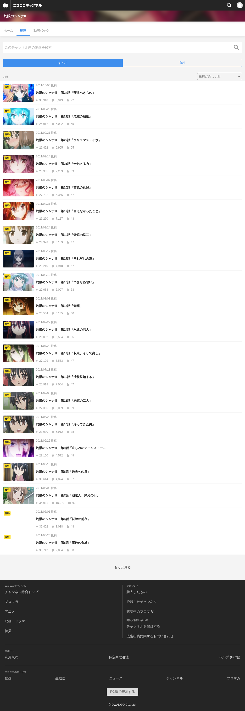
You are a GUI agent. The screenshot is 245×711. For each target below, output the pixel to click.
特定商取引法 (119, 657)
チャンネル (174, 678)
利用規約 (11, 657)
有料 (182, 63)
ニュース (115, 678)
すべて (63, 63)
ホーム (8, 31)
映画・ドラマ (15, 621)
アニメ (10, 611)
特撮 (8, 631)
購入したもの (137, 592)
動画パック (41, 31)
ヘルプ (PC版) (229, 657)
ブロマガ (11, 602)
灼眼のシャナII (15, 16)
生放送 (60, 678)
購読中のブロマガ (140, 611)
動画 (23, 31)
